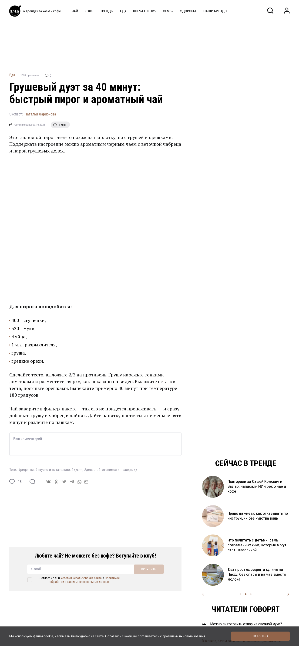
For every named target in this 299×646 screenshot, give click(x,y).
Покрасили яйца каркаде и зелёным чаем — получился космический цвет (252, 516)
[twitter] (64, 481)
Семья (168, 11)
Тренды (107, 11)
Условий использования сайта (81, 578)
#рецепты (26, 469)
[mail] (86, 482)
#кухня (76, 469)
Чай (75, 11)
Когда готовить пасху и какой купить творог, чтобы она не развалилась (253, 574)
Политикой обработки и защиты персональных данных (85, 580)
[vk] (48, 481)
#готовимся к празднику (117, 469)
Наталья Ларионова (40, 114)
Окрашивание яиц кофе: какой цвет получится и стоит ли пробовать (258, 486)
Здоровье (188, 11)
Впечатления (144, 11)
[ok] (56, 481)
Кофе (89, 11)
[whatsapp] (79, 482)
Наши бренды (215, 11)
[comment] (32, 482)
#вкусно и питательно (52, 469)
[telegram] (72, 481)
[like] (12, 482)
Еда (123, 11)
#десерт (90, 469)
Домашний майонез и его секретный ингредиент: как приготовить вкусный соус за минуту (253, 545)
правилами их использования (184, 636)
